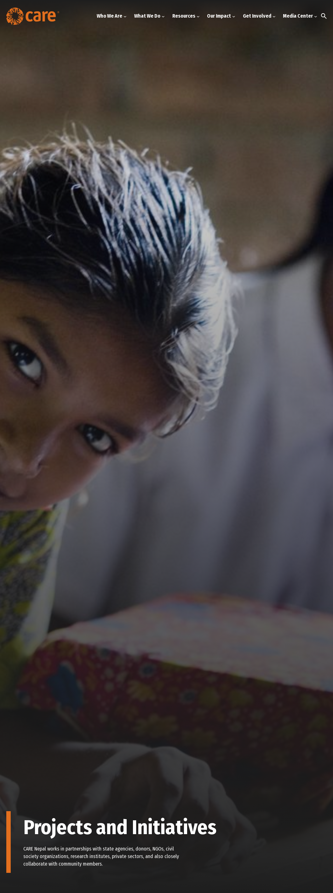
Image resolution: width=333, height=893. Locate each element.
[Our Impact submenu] (233, 16)
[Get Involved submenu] (274, 16)
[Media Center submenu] (315, 16)
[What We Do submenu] (163, 16)
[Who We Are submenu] (125, 16)
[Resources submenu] (198, 16)
